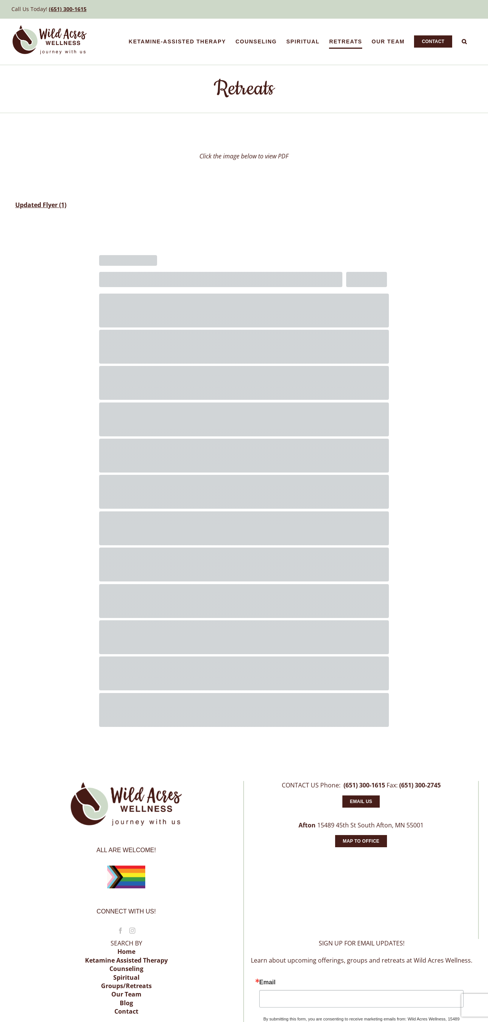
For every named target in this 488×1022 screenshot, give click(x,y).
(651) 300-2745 (420, 785)
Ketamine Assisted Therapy (126, 960)
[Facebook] (120, 931)
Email (267, 982)
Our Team (126, 994)
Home (126, 951)
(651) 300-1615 (68, 9)
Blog (126, 1003)
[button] (464, 41)
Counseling (126, 969)
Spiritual (126, 977)
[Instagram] (132, 931)
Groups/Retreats (126, 986)
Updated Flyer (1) (40, 205)
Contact (126, 1011)
